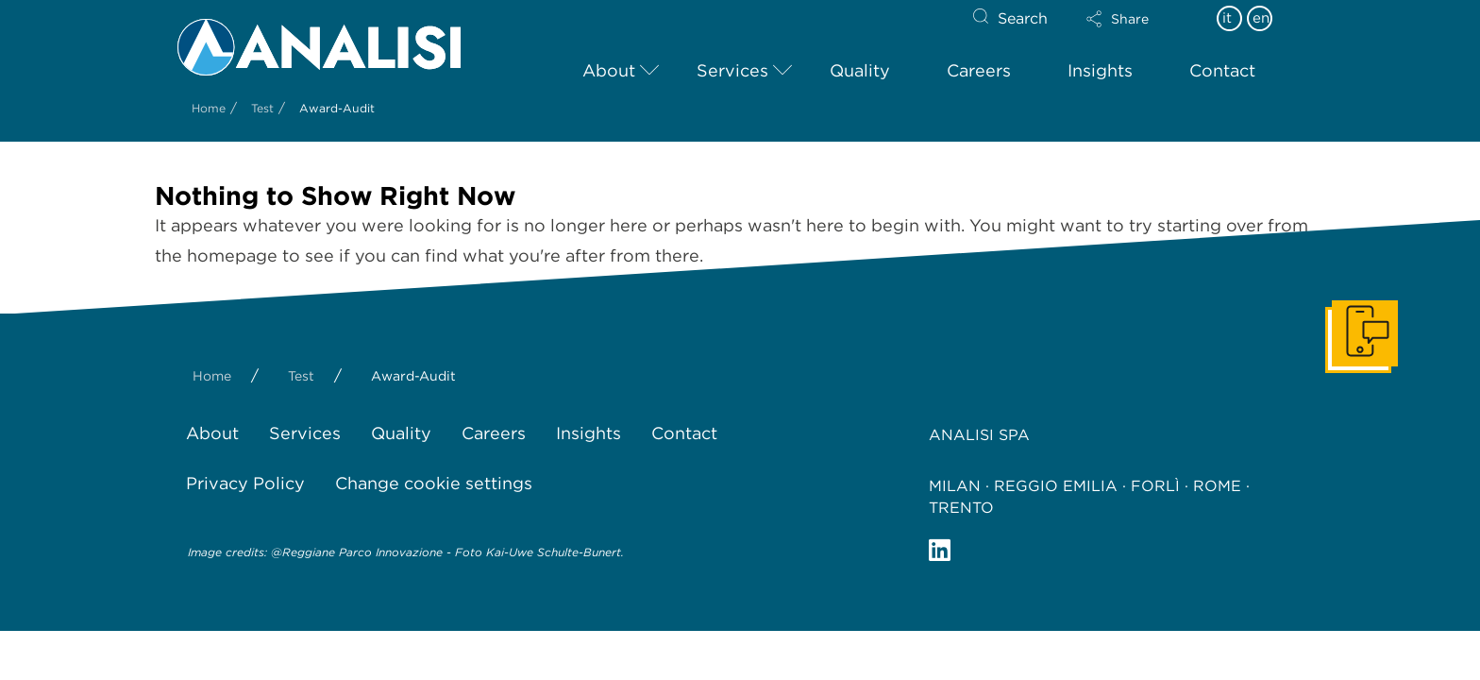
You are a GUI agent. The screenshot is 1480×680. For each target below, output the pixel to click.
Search (1023, 18)
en (1261, 17)
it (1227, 17)
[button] (1133, 19)
